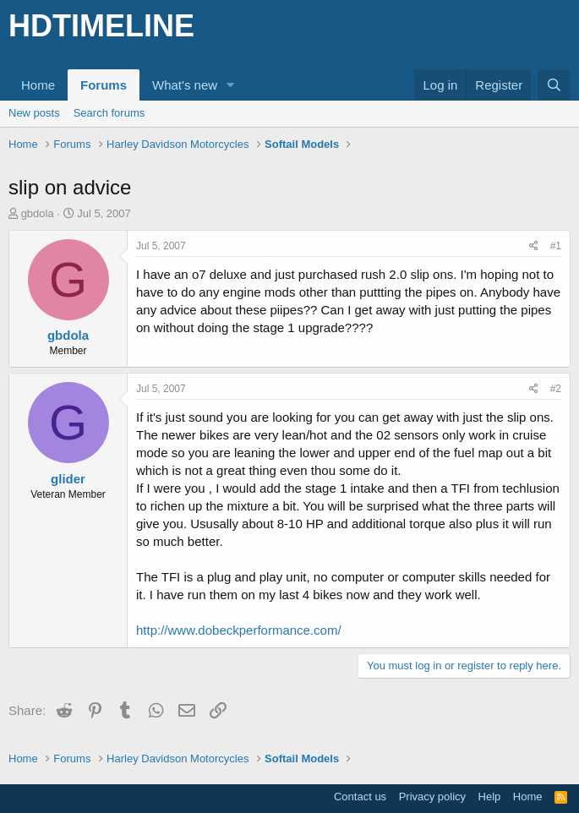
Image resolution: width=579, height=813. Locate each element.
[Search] (554, 85)
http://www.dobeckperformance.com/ (238, 630)
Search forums (109, 112)
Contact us (360, 796)
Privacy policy (432, 796)
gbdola (37, 213)
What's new (184, 85)
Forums (103, 85)
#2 (555, 389)
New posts (34, 112)
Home (38, 85)
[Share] (533, 246)
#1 (555, 246)
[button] (231, 85)
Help (489, 796)
